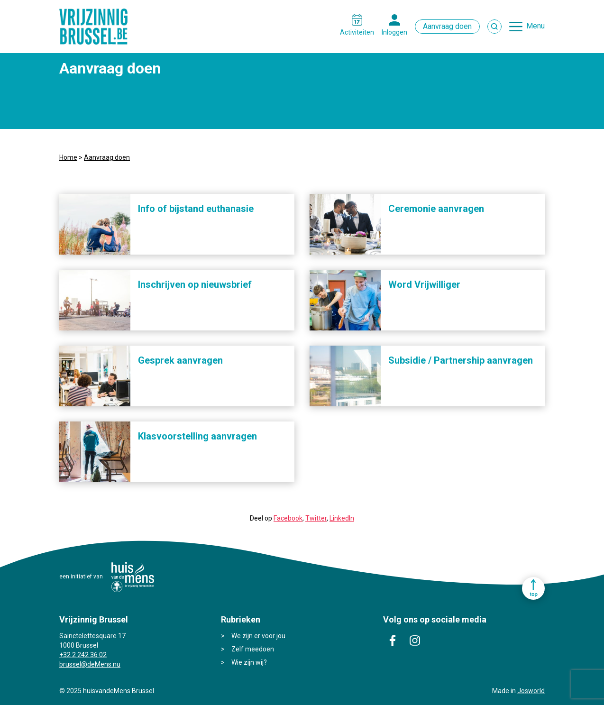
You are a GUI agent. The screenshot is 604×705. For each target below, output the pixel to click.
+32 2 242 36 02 (83, 655)
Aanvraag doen (447, 26)
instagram (414, 640)
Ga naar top (533, 588)
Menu (535, 25)
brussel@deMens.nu (89, 664)
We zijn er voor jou (258, 636)
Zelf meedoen (252, 649)
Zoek (494, 26)
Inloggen (394, 32)
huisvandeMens (133, 577)
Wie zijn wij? (249, 662)
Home (68, 157)
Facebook (288, 518)
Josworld (531, 691)
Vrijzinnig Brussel (97, 26)
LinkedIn (341, 518)
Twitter (316, 518)
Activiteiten (357, 32)
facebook (392, 640)
